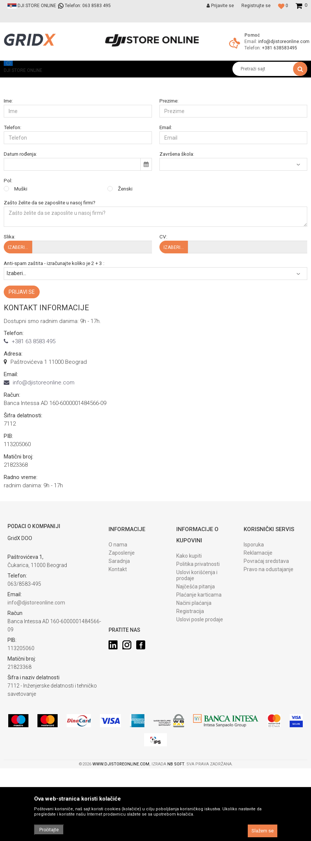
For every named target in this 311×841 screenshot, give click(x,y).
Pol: (8, 257)
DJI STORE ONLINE (23, 82)
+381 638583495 (279, 48)
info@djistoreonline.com (284, 41)
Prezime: (169, 178)
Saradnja (119, 638)
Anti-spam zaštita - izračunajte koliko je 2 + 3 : (54, 340)
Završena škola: (176, 231)
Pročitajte (49, 829)
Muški (20, 266)
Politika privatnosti (198, 641)
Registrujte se (256, 5)
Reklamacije (258, 630)
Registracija (190, 688)
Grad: (9, 151)
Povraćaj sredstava (266, 638)
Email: (165, 204)
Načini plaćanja (193, 680)
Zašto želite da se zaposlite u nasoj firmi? (49, 280)
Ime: (8, 178)
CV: (163, 314)
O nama (118, 622)
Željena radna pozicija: (183, 151)
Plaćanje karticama (199, 672)
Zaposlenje (122, 630)
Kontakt (118, 646)
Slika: (9, 314)
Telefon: (12, 204)
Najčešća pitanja (195, 664)
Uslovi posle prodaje (199, 697)
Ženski (125, 266)
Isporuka (254, 622)
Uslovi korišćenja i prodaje (196, 652)
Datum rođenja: (20, 231)
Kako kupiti (189, 633)
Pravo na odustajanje (268, 646)
